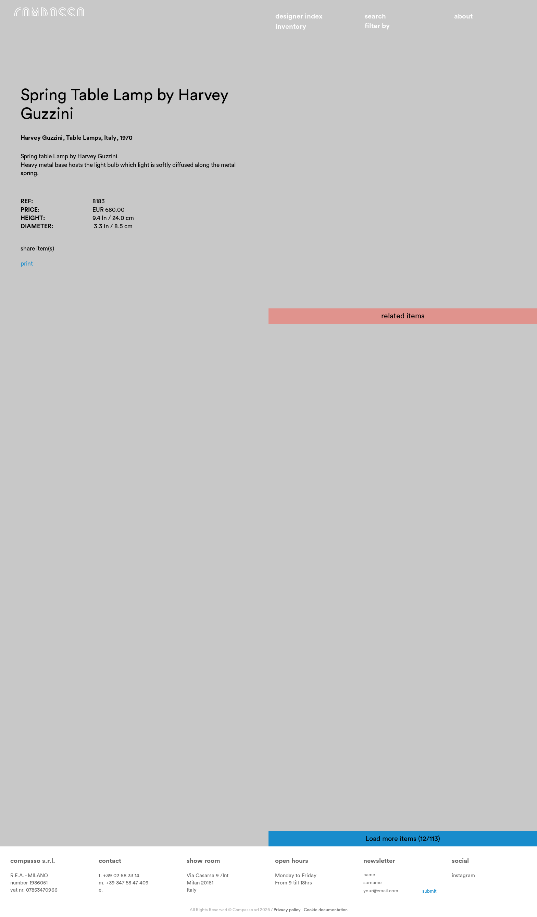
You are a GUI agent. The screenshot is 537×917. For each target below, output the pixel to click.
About (463, 16)
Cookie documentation (326, 910)
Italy (192, 890)
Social (460, 861)
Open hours (291, 861)
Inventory (290, 26)
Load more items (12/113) (402, 838)
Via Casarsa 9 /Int (207, 875)
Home (71, 21)
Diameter (39, 252)
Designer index (299, 16)
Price (31, 232)
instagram (463, 875)
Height (34, 242)
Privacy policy (287, 910)
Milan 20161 (200, 882)
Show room (203, 861)
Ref (27, 222)
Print (28, 295)
